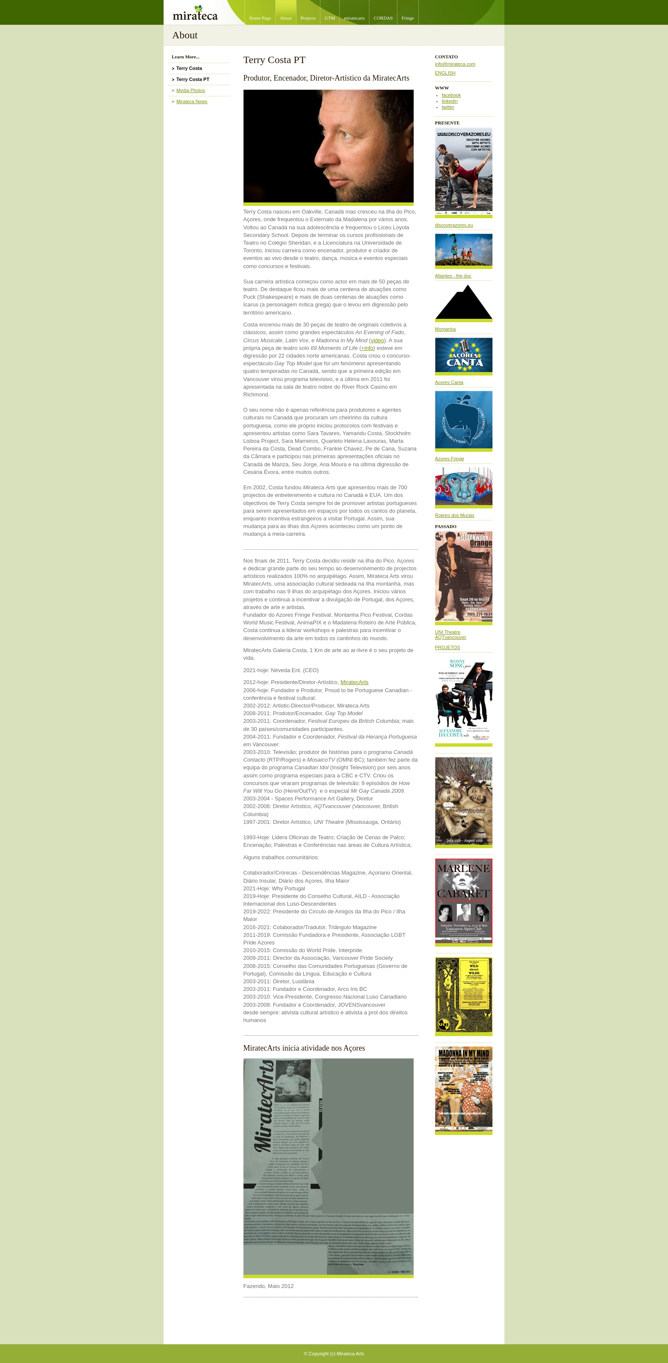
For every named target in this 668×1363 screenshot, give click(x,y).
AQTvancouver (450, 637)
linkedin (450, 101)
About (286, 17)
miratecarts (354, 17)
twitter (448, 107)
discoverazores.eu (454, 225)
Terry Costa (189, 68)
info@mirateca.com (455, 63)
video (377, 340)
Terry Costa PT (192, 79)
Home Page (260, 17)
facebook (451, 95)
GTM (330, 17)
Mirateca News (191, 101)
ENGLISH (445, 72)
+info (367, 348)
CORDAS (383, 17)
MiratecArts (354, 682)
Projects (308, 17)
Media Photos (190, 90)
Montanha (445, 329)
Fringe (408, 17)
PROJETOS (447, 647)
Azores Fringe (449, 458)
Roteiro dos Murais (454, 515)
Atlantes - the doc (453, 275)
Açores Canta (449, 382)
